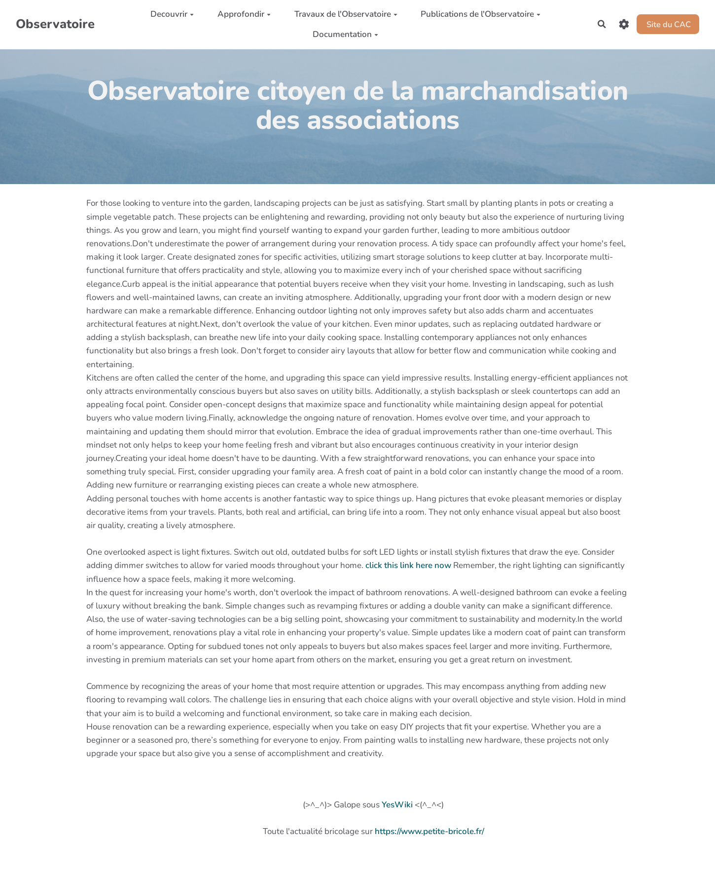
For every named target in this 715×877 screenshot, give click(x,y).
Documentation (343, 34)
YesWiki (397, 804)
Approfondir (242, 14)
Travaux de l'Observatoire (343, 14)
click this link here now (408, 565)
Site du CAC (667, 24)
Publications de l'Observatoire (478, 14)
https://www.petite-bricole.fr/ (429, 831)
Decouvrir (170, 14)
